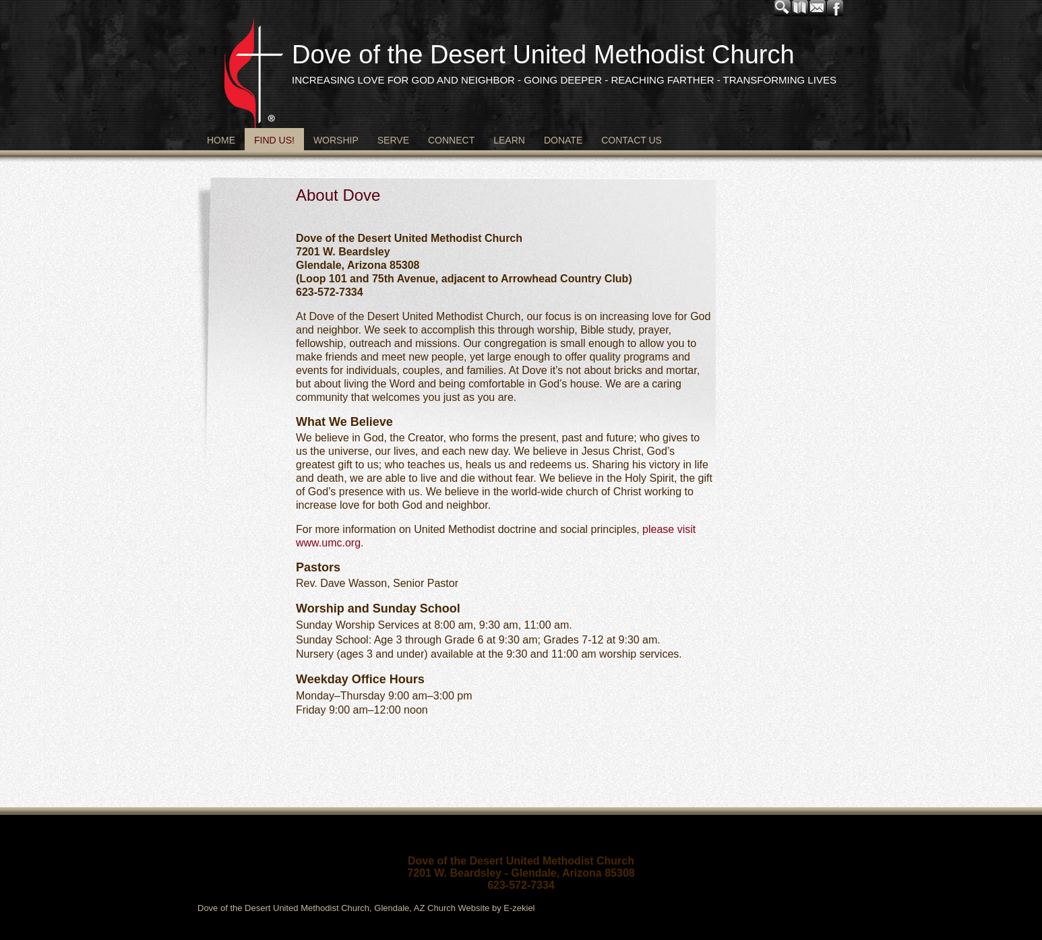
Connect (451, 140)
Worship (336, 140)
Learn (509, 140)
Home (221, 140)
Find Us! (274, 140)
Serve (393, 140)
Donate (563, 140)
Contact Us (631, 140)
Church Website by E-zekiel (480, 908)
